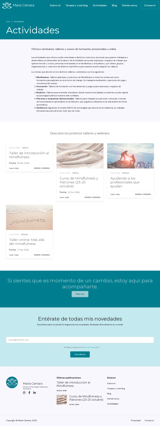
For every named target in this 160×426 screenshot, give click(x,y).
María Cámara (23, 5)
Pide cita (80, 294)
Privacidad (136, 420)
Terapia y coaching (77, 5)
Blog (114, 5)
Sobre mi (55, 5)
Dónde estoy (129, 5)
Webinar (125, 173)
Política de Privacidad (90, 347)
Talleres (25, 147)
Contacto (150, 5)
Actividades (100, 5)
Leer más (14, 168)
